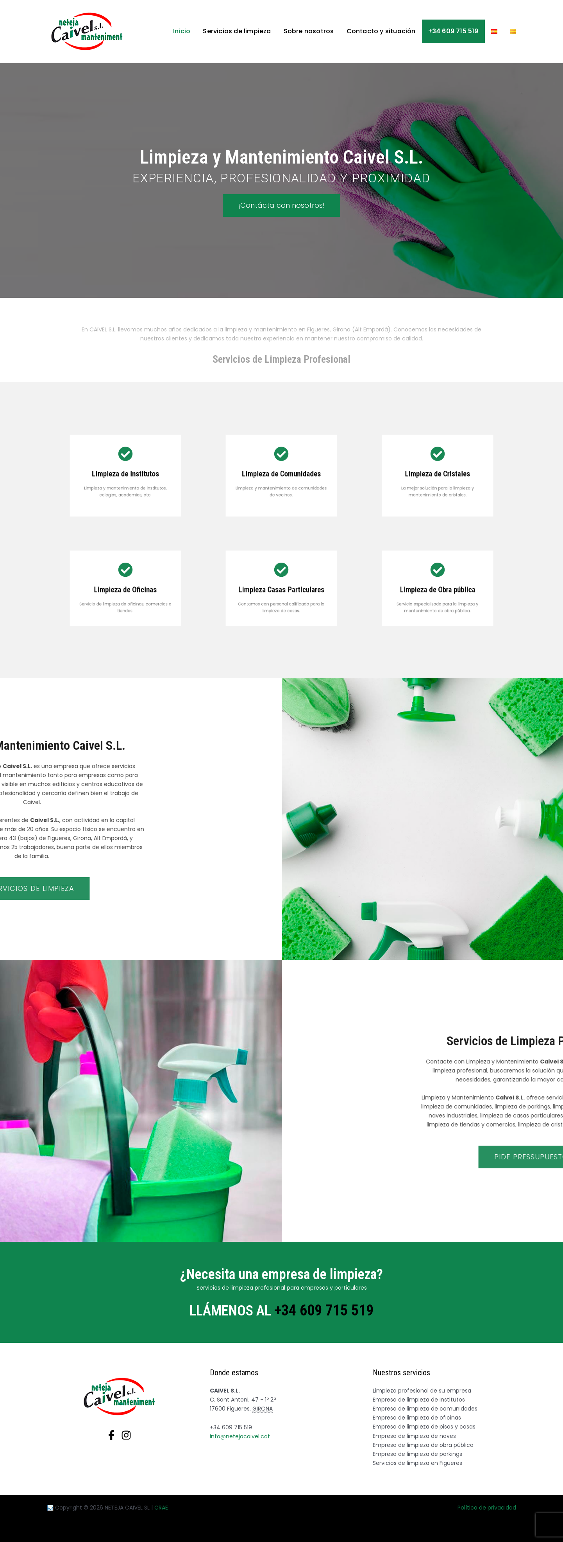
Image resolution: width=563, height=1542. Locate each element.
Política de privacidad (487, 1507)
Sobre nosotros (309, 31)
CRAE (161, 1507)
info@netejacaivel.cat (240, 1436)
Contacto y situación (381, 31)
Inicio (181, 31)
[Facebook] (111, 1435)
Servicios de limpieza (237, 31)
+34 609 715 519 (453, 31)
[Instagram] (126, 1435)
